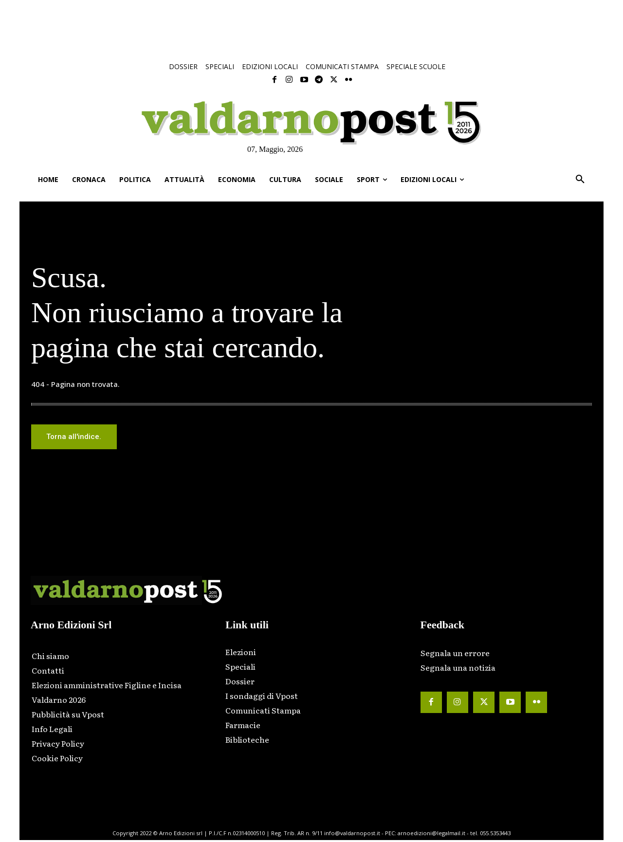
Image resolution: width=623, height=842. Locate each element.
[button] (580, 179)
